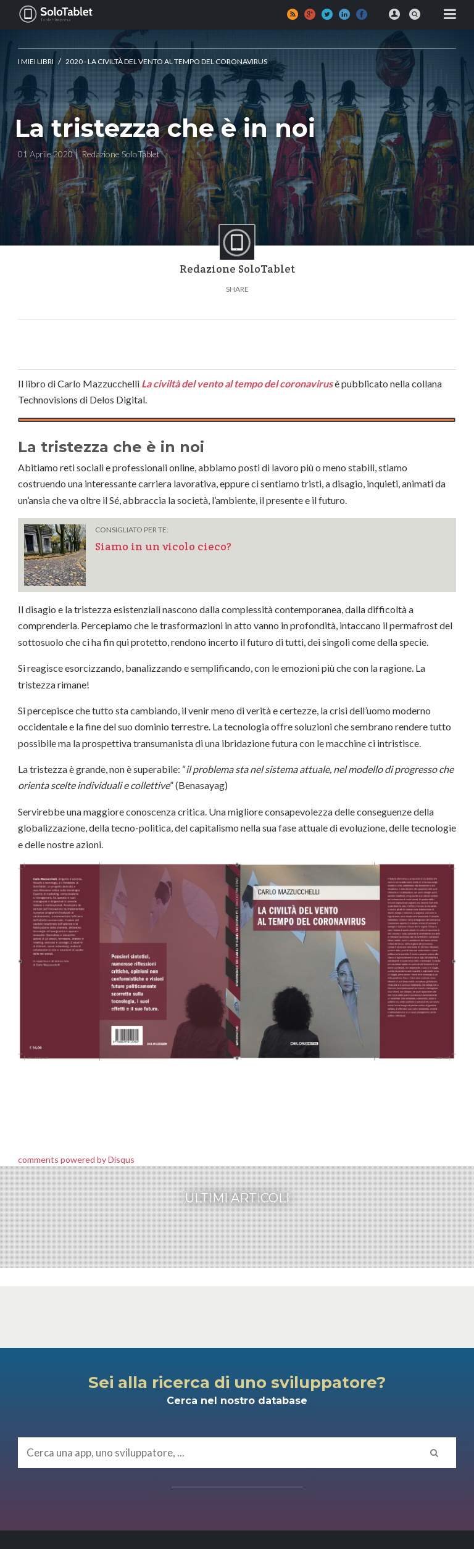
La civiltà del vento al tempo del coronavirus (237, 383)
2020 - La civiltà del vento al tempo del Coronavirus (166, 61)
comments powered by (76, 1159)
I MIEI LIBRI (36, 61)
